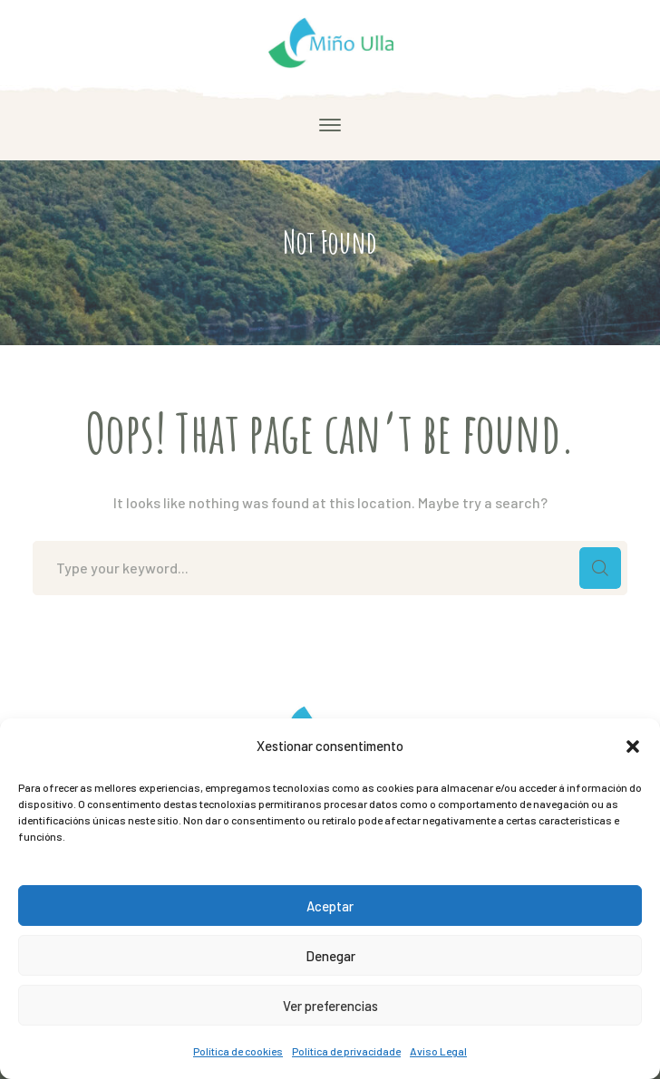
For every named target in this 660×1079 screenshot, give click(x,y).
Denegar (330, 956)
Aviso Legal (438, 1051)
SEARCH (600, 568)
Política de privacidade (346, 1051)
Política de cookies (238, 1051)
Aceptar (330, 906)
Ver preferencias (330, 1005)
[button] (633, 746)
